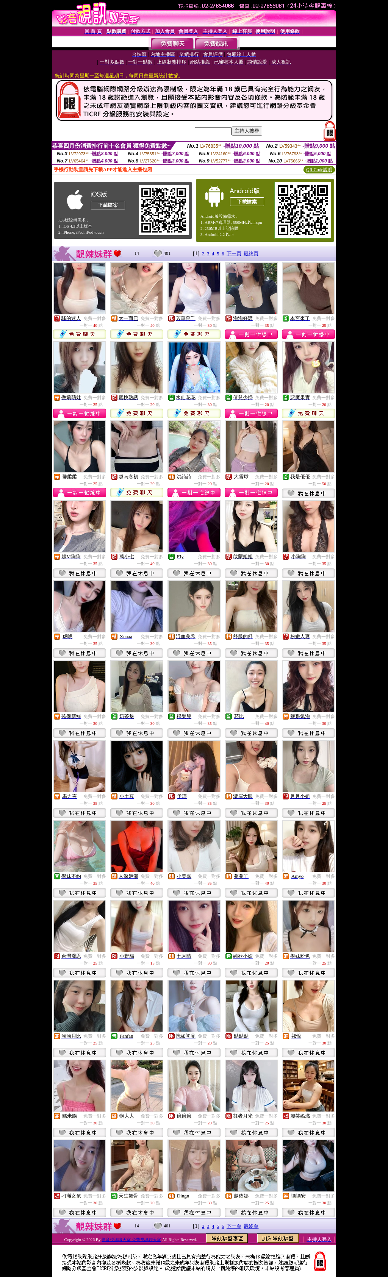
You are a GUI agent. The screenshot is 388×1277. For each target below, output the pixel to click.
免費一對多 (94, 318)
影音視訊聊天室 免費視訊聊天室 (131, 1239)
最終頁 (251, 253)
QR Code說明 (319, 169)
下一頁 (234, 253)
